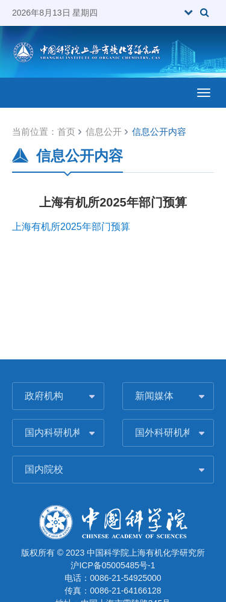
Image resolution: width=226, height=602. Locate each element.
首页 (66, 131)
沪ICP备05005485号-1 (113, 565)
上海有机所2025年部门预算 (71, 227)
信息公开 (104, 131)
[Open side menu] (203, 92)
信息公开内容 (159, 131)
